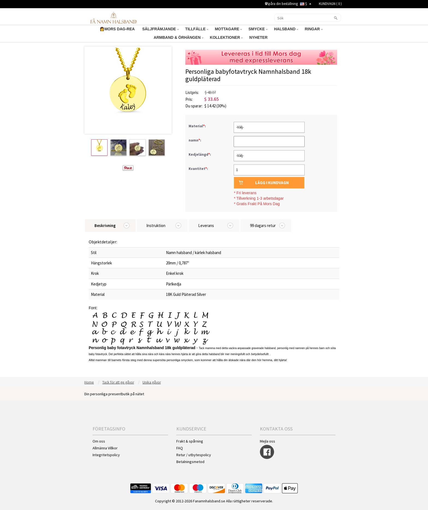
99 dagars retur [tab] (263, 225)
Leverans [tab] (206, 225)
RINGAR (313, 29)
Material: (198, 126)
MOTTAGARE (228, 29)
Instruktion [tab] (155, 225)
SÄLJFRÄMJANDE (160, 29)
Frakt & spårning (189, 441)
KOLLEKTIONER (226, 37)
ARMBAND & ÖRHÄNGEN (178, 37)
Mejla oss (267, 441)
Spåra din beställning (281, 3)
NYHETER (259, 37)
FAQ (179, 448)
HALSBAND (286, 29)
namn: (195, 140)
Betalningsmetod (190, 461)
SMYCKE (258, 29)
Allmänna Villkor (105, 448)
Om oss (99, 441)
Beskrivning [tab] (105, 225)
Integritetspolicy (106, 454)
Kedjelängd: (200, 154)
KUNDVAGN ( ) (330, 3)
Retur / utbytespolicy (193, 454)
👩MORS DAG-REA (118, 29)
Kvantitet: (198, 168)
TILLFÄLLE (197, 29)
